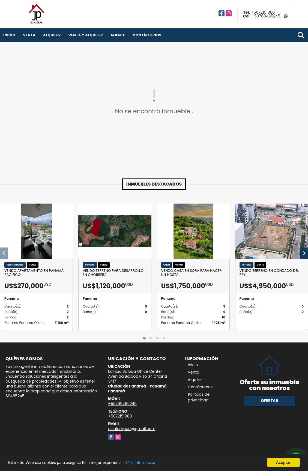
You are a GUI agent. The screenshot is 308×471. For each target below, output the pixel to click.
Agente (117, 35)
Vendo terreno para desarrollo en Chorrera (113, 273)
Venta (29, 35)
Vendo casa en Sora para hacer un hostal (191, 273)
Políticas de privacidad (199, 397)
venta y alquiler (85, 35)
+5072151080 (263, 12)
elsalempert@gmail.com (131, 428)
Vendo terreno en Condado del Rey (269, 273)
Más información (145, 463)
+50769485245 (266, 16)
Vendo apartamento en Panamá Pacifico (34, 273)
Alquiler (52, 35)
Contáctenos (147, 35)
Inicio (9, 35)
